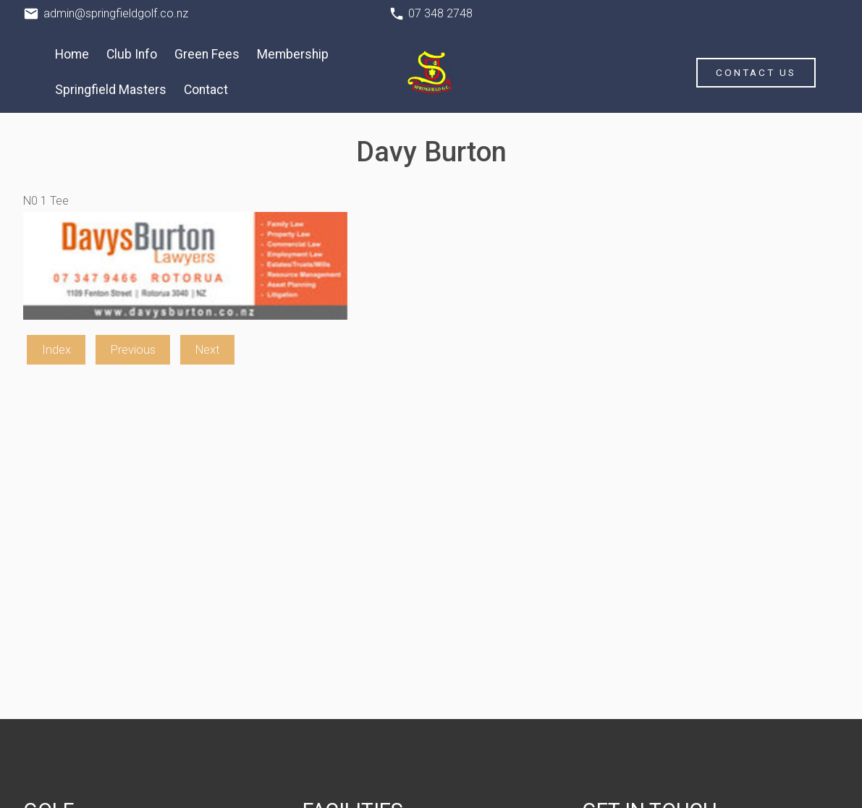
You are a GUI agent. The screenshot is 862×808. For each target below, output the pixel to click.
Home (72, 54)
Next (207, 350)
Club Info (131, 54)
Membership (293, 54)
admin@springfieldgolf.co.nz (115, 13)
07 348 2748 (440, 13)
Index (56, 350)
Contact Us (756, 72)
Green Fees (207, 54)
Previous (133, 350)
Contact (206, 89)
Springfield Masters (110, 89)
